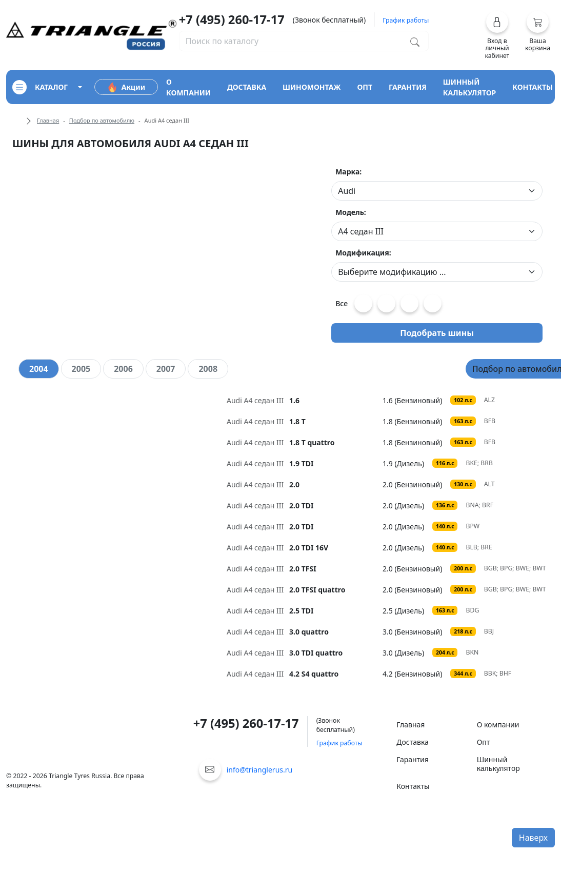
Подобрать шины (437, 333)
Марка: (348, 171)
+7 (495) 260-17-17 (232, 19)
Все (341, 303)
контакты (532, 87)
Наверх (533, 837)
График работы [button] (406, 20)
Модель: (350, 212)
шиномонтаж (311, 87)
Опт (483, 742)
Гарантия (412, 759)
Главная (48, 120)
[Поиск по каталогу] (415, 41)
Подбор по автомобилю (101, 120)
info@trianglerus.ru (260, 770)
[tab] (38, 369)
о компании (188, 87)
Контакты (412, 786)
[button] (497, 35)
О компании (498, 724)
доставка (246, 87)
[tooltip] (305, 400)
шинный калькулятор (469, 87)
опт (364, 87)
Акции (126, 87)
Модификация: (363, 252)
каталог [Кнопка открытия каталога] (40, 87)
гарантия (408, 87)
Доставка (412, 742)
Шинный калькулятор (498, 764)
